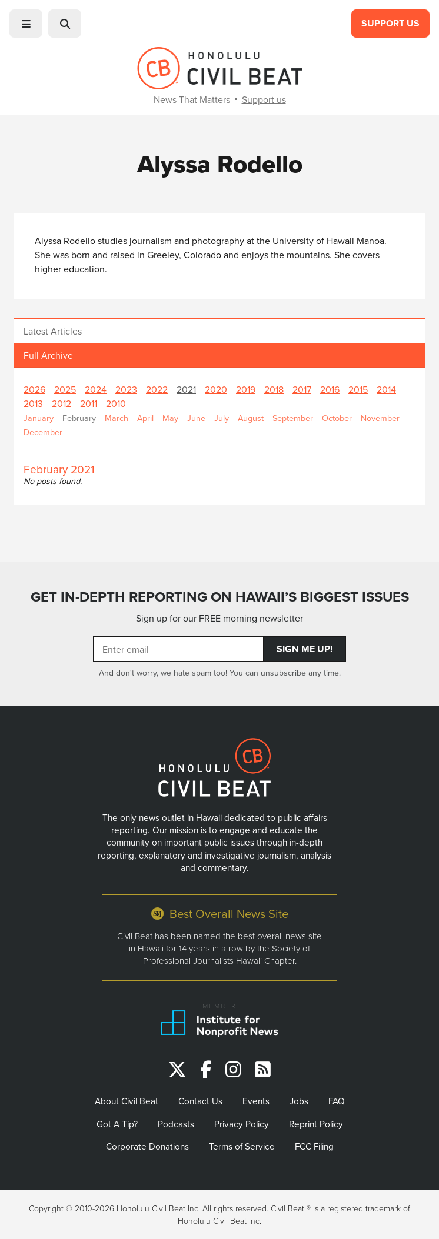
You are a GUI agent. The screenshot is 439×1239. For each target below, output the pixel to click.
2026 (34, 389)
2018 (274, 389)
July (221, 418)
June (196, 418)
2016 (330, 389)
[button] (25, 23)
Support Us (390, 23)
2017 (301, 389)
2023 (126, 389)
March (116, 418)
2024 (96, 389)
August (251, 418)
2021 (186, 389)
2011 (88, 403)
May (170, 418)
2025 (65, 389)
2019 (245, 389)
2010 (116, 403)
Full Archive (48, 355)
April (145, 418)
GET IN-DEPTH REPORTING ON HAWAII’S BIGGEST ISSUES (220, 596)
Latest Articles (53, 331)
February (79, 418)
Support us (264, 99)
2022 (157, 389)
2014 (386, 389)
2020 (216, 389)
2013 (33, 403)
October (337, 418)
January (39, 418)
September (292, 418)
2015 (358, 389)
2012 (61, 403)
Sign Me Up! (304, 649)
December (43, 432)
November (380, 418)
